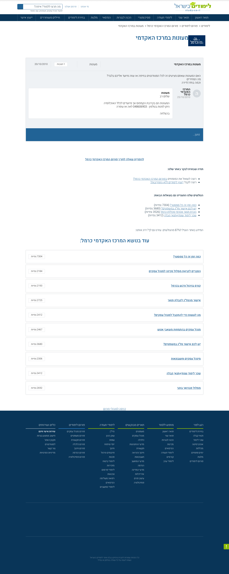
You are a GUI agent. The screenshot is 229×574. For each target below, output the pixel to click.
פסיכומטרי (144, 18)
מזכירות (110, 465)
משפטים (140, 431)
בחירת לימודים (76, 18)
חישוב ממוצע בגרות (46, 436)
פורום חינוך (79, 448)
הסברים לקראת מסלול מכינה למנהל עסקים (175, 271)
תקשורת (140, 448)
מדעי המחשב (138, 461)
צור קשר (51, 448)
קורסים (170, 457)
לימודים (205, 26)
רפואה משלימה (107, 478)
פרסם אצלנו (70, 6)
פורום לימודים (190, 26)
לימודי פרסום (108, 470)
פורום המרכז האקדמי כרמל (162, 26)
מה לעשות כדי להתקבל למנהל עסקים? (177, 315)
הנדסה (141, 465)
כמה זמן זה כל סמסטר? (183, 205)
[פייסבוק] (112, 521)
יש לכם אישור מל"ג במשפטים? (178, 209)
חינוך (112, 448)
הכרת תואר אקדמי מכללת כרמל (178, 212)
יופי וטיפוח (109, 444)
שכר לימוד (198, 440)
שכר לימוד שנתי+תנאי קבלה (180, 215)
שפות (111, 440)
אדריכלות (139, 474)
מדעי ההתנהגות (137, 444)
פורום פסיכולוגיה (77, 457)
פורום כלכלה (79, 444)
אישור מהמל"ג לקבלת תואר (184, 300)
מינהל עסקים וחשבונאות (186, 359)
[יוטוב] (118, 521)
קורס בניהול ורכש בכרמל (186, 286)
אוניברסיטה (197, 444)
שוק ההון (110, 436)
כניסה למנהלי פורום (114, 409)
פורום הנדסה (79, 452)
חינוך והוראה (138, 452)
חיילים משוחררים (50, 18)
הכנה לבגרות (124, 18)
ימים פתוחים (197, 452)
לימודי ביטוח (108, 461)
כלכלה (141, 440)
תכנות (111, 457)
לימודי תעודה (164, 18)
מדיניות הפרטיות (47, 452)
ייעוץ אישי (27, 18)
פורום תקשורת (78, 440)
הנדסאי (106, 18)
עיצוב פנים (139, 478)
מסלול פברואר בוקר (189, 388)
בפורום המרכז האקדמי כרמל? (150, 179)
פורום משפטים (78, 436)
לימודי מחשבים (107, 487)
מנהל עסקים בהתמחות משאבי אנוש (179, 330)
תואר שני (183, 18)
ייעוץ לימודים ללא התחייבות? (167, 182)
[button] (114, 64)
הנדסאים (169, 448)
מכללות (199, 448)
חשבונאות (139, 457)
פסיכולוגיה (139, 482)
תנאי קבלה (198, 436)
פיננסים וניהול (107, 452)
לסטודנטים (50, 444)
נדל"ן (112, 431)
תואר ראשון (201, 18)
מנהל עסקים (138, 436)
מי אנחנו (85, 6)
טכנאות (110, 474)
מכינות (170, 444)
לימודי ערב (168, 461)
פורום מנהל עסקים (76, 431)
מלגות (94, 18)
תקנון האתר (49, 440)
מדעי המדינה (138, 470)
